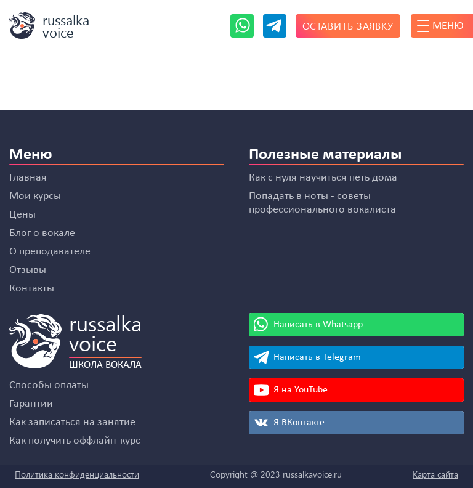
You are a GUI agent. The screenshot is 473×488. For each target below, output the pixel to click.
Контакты (31, 289)
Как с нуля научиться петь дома (323, 178)
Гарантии (31, 404)
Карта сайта (435, 474)
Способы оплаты (49, 385)
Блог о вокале (42, 233)
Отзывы (27, 270)
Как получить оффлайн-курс (74, 441)
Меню (440, 26)
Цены (22, 215)
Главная (28, 178)
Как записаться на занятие (72, 422)
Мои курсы (35, 196)
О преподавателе (50, 252)
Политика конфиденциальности (77, 474)
